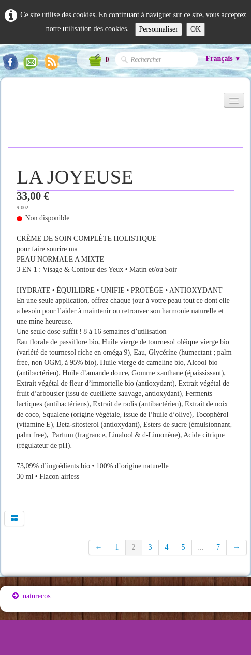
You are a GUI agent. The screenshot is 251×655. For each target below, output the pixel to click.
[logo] (12, 104)
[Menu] (234, 100)
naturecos (31, 596)
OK (195, 29)
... (201, 547)
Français (223, 59)
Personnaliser (158, 29)
